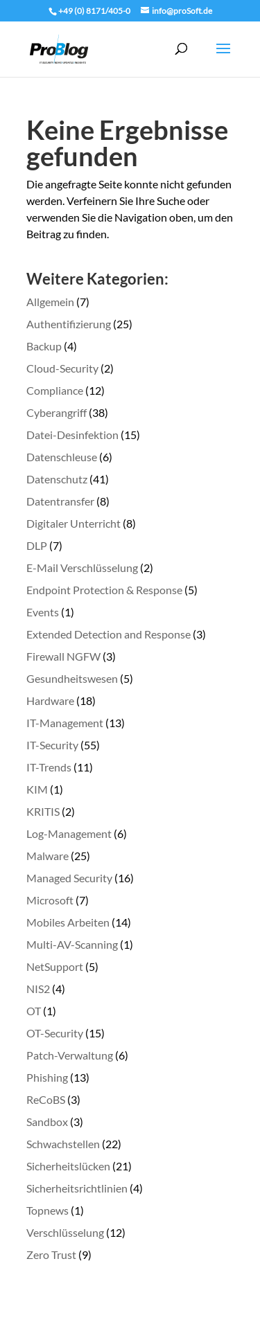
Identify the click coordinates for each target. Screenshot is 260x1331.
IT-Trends (48, 767)
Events (42, 611)
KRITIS (43, 811)
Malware (47, 855)
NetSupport (54, 966)
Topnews (47, 1210)
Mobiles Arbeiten (68, 922)
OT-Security (54, 1032)
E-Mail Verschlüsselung (82, 567)
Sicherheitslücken (68, 1165)
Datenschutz (56, 478)
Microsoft (49, 899)
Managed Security (69, 877)
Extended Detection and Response (108, 634)
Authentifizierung (68, 323)
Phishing (47, 1077)
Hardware (50, 700)
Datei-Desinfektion (72, 434)
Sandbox (47, 1121)
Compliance (54, 390)
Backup (44, 345)
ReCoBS (45, 1099)
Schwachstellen (63, 1143)
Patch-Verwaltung (69, 1055)
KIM (37, 789)
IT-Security (52, 744)
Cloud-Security (62, 368)
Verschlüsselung (65, 1232)
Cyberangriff (56, 412)
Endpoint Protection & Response (104, 589)
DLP (36, 545)
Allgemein (50, 301)
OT (33, 1010)
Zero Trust (51, 1254)
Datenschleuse (61, 456)
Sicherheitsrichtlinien (77, 1188)
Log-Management (69, 833)
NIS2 (38, 988)
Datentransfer (60, 501)
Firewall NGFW (63, 656)
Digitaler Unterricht (73, 523)
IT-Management (64, 722)
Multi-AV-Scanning (72, 944)
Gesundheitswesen (72, 678)
